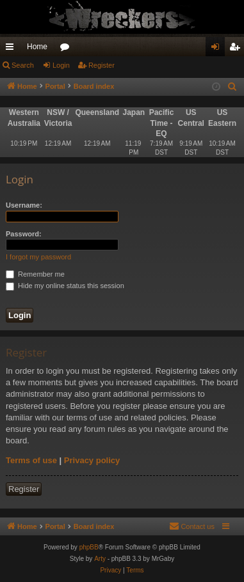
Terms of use (31, 460)
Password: (24, 234)
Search (23, 65)
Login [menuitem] (218, 49)
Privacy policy (92, 460)
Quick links (12, 49)
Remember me (35, 274)
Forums (67, 49)
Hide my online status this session (65, 285)
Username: (24, 205)
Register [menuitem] (237, 49)
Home (37, 46)
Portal (55, 86)
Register (101, 65)
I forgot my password (38, 257)
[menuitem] (232, 87)
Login (61, 65)
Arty (100, 558)
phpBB (89, 547)
